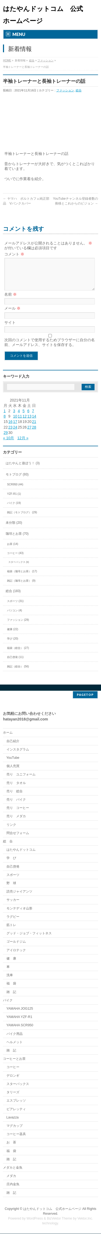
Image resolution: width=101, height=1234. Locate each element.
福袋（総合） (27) (18, 654)
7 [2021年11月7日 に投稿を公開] (33, 417)
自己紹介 (12, 741)
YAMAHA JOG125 (19, 1009)
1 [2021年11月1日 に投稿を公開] (5, 417)
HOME (7, 60)
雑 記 (11, 992)
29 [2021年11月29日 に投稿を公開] (6, 439)
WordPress (34, 1219)
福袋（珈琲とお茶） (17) (22, 577)
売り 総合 (14, 791)
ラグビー (12, 917)
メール (12, 315)
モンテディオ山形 (19, 908)
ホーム (8, 733)
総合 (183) (13, 597)
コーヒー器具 (16, 1134)
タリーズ (12, 1092)
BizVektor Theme (59, 1219)
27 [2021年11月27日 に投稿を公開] (29, 434)
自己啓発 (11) (15, 663)
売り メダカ (16, 816)
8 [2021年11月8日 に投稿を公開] (5, 423)
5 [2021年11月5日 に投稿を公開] (24, 417)
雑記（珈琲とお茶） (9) (21, 587)
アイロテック (16, 950)
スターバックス (17, 1084)
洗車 (9, 975)
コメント (14, 254)
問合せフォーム (17, 833)
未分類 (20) (14, 529)
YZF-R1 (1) (14, 500)
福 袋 (11, 984)
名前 (10, 301)
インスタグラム (17, 750)
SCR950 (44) (15, 490)
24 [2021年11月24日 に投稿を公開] (15, 434)
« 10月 (8, 444)
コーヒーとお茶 (14, 1059)
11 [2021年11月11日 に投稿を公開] (20, 423)
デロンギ (12, 1076)
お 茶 (11, 1142)
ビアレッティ (16, 1109)
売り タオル (16, 783)
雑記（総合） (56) (18, 672)
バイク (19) (14, 509)
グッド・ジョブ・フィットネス (29, 933)
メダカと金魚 (12, 1168)
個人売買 (12, 766)
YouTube (12, 758)
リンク (11, 825)
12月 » (22, 444)
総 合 (8, 841)
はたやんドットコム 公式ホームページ (52, 1209)
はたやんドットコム (21, 850)
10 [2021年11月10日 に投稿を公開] (15, 423)
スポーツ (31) (15, 607)
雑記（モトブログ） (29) (22, 518)
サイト (10, 329)
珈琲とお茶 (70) (17, 540)
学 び (11, 858)
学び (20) (12, 645)
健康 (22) (12, 635)
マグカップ (14, 1126)
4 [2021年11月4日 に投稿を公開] (19, 417)
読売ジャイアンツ (19, 892)
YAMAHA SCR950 (19, 1025)
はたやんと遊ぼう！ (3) (23, 469)
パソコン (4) (14, 616)
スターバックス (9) (18, 568)
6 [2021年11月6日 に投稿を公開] (28, 417)
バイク (8, 1000)
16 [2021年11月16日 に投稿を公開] (10, 428)
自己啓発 (12, 867)
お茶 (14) (12, 550)
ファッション (45, 60)
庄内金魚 (12, 1184)
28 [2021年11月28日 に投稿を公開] (34, 434)
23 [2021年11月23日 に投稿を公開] (10, 434)
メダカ (11, 1176)
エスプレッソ (16, 1101)
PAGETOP (85, 695)
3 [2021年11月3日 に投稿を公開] (14, 417)
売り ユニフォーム (21, 774)
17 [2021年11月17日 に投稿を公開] (15, 428)
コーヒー (12, 1067)
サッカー (12, 900)
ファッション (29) (18, 626)
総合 (31, 60)
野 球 (11, 883)
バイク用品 (14, 1034)
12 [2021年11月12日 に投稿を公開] (25, 423)
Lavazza (12, 1118)
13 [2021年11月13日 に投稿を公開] (29, 423)
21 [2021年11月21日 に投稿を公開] (34, 428)
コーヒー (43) (15, 559)
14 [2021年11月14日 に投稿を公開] (34, 423)
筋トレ (11, 925)
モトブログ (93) (17, 481)
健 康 (11, 959)
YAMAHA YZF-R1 (19, 1017)
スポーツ (12, 875)
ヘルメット (14, 1042)
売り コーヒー (17, 808)
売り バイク (16, 800)
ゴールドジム (16, 942)
